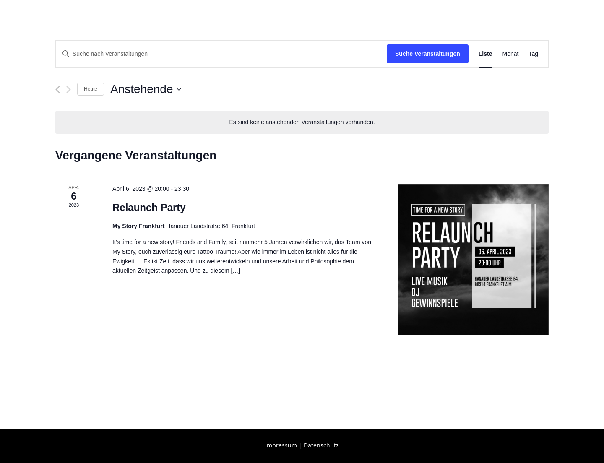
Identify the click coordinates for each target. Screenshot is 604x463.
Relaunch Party (149, 207)
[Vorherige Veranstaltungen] (57, 90)
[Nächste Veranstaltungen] (68, 90)
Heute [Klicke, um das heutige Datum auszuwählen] (90, 89)
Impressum (281, 445)
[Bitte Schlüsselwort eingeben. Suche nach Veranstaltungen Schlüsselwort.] (221, 54)
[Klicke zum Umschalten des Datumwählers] (145, 89)
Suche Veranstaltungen (427, 53)
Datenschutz (321, 445)
